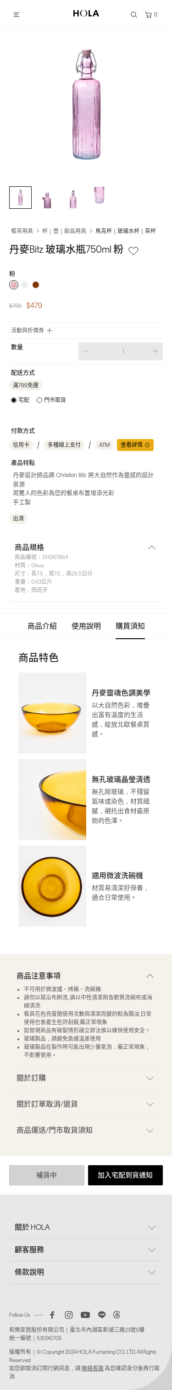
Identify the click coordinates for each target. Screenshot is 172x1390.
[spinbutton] (120, 351)
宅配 (23, 400)
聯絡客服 (93, 1368)
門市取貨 (55, 400)
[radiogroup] (86, 284)
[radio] (13, 284)
